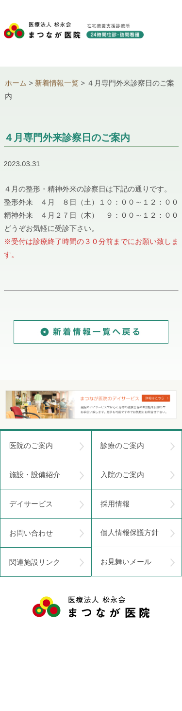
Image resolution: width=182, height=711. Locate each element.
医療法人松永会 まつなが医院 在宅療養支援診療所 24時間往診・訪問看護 (74, 39)
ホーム (16, 83)
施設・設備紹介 (46, 474)
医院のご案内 (46, 445)
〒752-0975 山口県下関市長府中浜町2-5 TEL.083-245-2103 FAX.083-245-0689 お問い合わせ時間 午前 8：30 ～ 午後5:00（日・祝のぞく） (91, 652)
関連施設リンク (46, 562)
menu (166, 34)
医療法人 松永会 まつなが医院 (91, 607)
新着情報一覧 (57, 83)
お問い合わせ (46, 533)
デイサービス (46, 504)
